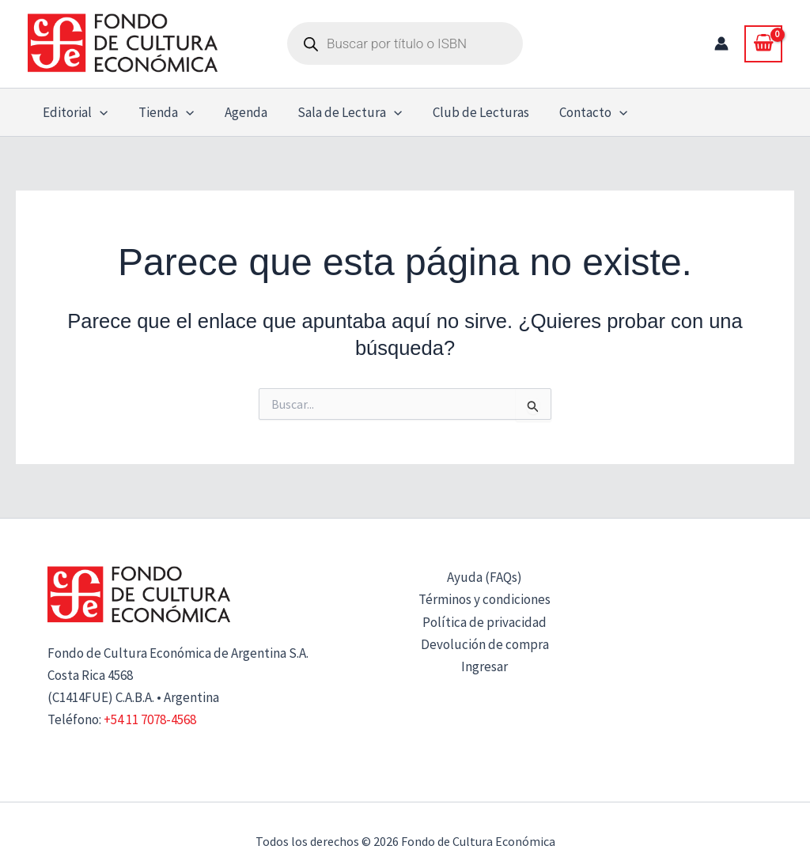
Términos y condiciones (484, 599)
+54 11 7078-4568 (150, 719)
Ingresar (484, 666)
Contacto (574, 112)
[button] (98, 112)
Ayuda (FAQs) (484, 577)
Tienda (160, 112)
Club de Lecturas (465, 112)
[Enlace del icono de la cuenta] (721, 43)
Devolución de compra (485, 644)
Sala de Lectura (337, 112)
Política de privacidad (484, 622)
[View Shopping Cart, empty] (763, 43)
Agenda (236, 112)
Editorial (73, 112)
